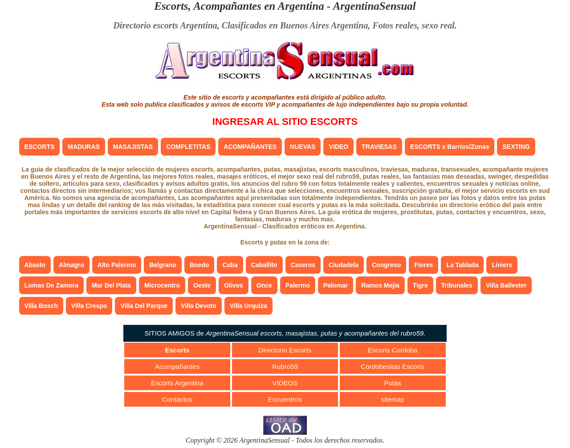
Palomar (335, 285)
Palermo (297, 285)
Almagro (71, 264)
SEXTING (515, 146)
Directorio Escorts (285, 350)
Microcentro (162, 285)
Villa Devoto (198, 305)
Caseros (303, 264)
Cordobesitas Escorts (392, 366)
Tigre (420, 285)
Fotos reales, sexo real (413, 25)
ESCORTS (39, 146)
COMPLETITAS (188, 146)
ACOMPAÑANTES (250, 146)
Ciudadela (343, 264)
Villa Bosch (41, 305)
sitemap (392, 399)
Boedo (199, 264)
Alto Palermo (117, 264)
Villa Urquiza (248, 305)
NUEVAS (302, 146)
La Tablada (462, 264)
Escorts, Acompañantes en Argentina (239, 6)
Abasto (34, 264)
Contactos (177, 399)
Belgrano (162, 264)
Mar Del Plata (111, 285)
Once (264, 285)
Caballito (264, 264)
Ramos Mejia (380, 285)
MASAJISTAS (133, 146)
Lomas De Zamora (51, 285)
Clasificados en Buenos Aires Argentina (295, 25)
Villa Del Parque (143, 305)
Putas (392, 383)
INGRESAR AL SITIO (285, 121)
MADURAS (84, 146)
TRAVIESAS (379, 146)
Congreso (386, 264)
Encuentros (285, 399)
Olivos (233, 285)
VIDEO (338, 146)
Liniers (502, 264)
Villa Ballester (506, 285)
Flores (423, 264)
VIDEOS (284, 383)
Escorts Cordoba (393, 350)
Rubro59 (285, 366)
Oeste (202, 285)
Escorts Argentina (177, 383)
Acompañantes (177, 366)
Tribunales (456, 285)
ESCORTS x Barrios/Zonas (449, 146)
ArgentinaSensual (374, 6)
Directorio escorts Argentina (165, 25)
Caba (229, 264)
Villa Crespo (89, 305)
